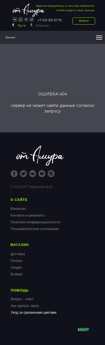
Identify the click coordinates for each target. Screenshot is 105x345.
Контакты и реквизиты (28, 215)
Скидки (16, 267)
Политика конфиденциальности (35, 222)
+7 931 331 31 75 (50, 20)
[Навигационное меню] (99, 37)
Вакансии (18, 209)
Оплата (16, 261)
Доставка (18, 254)
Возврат (17, 274)
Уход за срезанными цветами (34, 313)
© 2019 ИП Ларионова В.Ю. (32, 187)
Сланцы (42, 25)
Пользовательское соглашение (35, 229)
